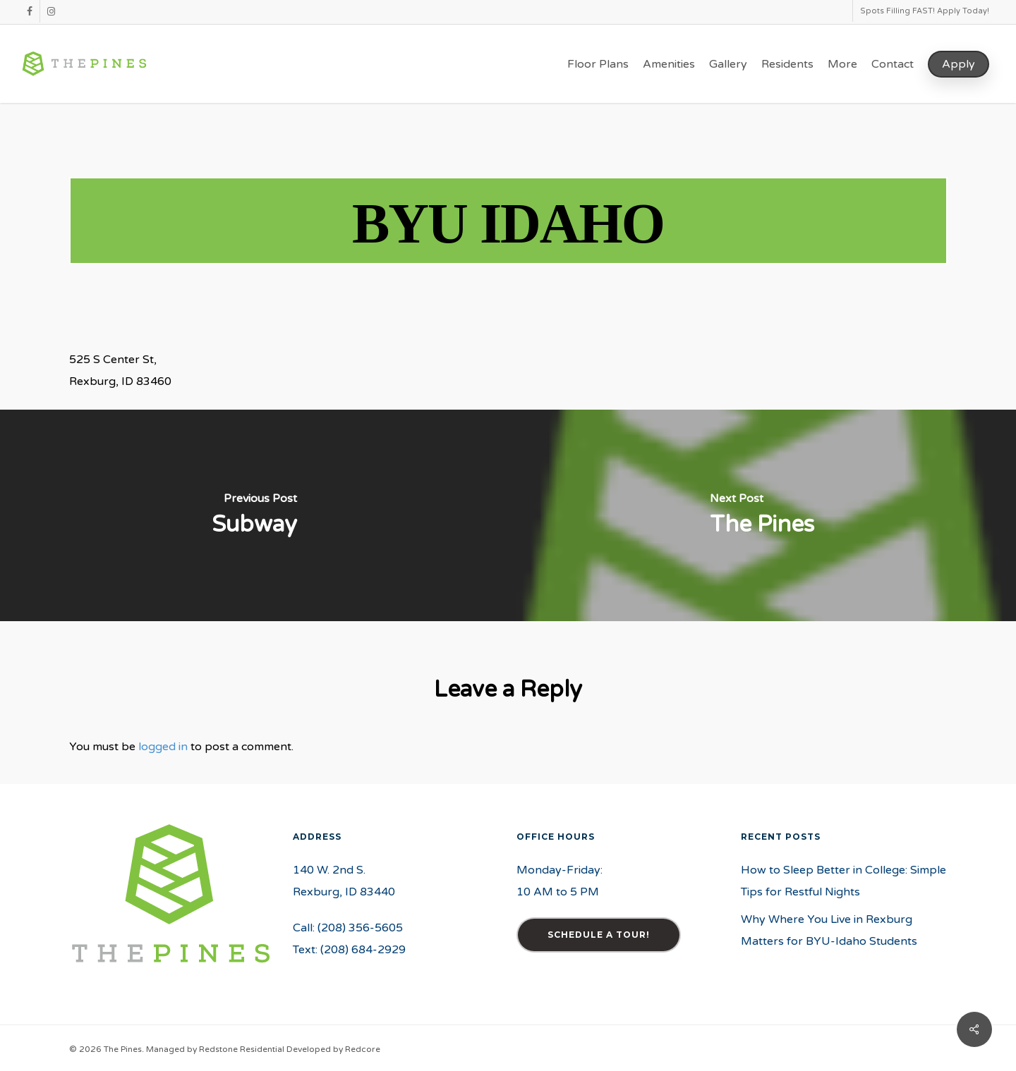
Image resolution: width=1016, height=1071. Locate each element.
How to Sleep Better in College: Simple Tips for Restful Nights (843, 881)
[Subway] (254, 515)
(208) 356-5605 (360, 928)
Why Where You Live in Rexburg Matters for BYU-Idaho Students (829, 930)
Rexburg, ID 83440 (344, 892)
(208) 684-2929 (363, 950)
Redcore (362, 1049)
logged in (163, 747)
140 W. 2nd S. (329, 870)
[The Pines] (762, 515)
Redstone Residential (241, 1049)
